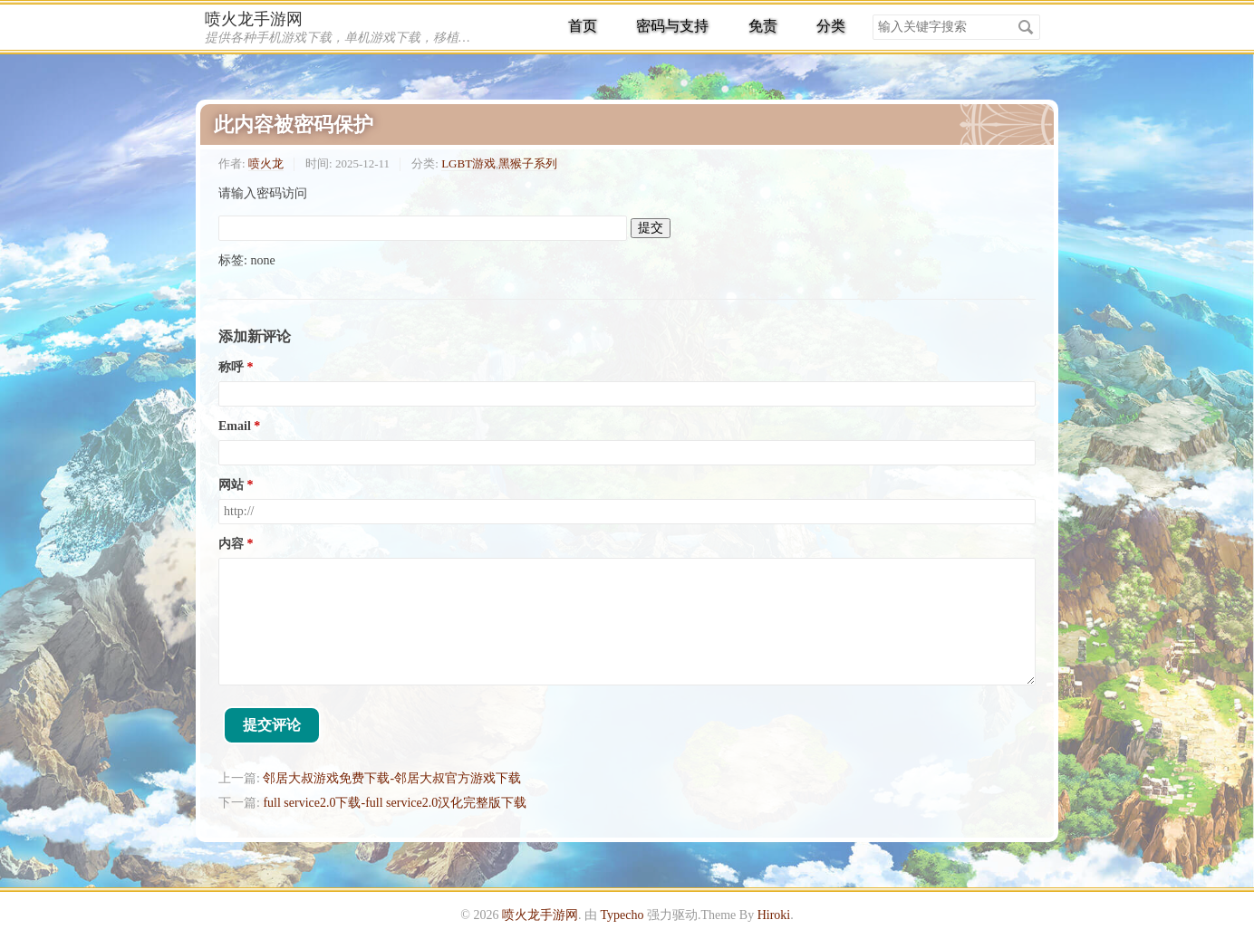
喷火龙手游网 (254, 19)
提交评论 (272, 725)
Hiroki (774, 915)
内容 (231, 544)
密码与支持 (672, 26)
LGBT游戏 (468, 163)
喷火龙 (266, 163)
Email (234, 426)
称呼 (231, 367)
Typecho (621, 915)
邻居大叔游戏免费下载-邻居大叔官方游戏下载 (392, 778)
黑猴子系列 (527, 163)
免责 (762, 26)
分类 (830, 26)
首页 (582, 26)
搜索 (1026, 27)
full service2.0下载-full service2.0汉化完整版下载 (394, 803)
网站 (231, 485)
